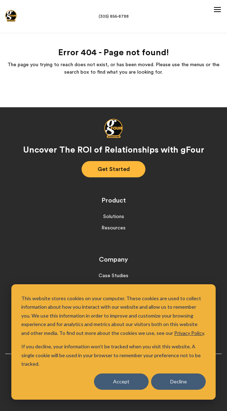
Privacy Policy (189, 333)
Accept (121, 381)
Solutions (113, 216)
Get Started (114, 169)
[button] (216, 7)
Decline (178, 381)
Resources (113, 228)
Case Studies (113, 275)
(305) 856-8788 (114, 16)
